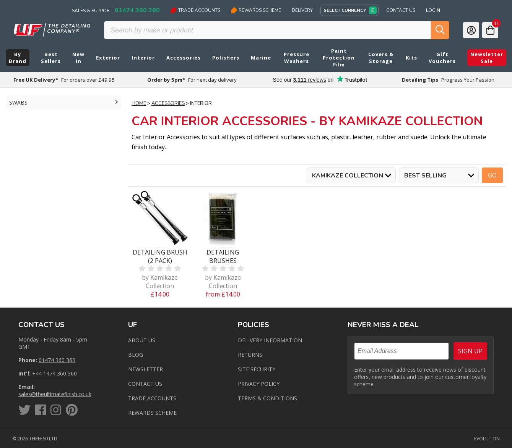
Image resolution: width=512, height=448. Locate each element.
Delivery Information (270, 340)
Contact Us (400, 10)
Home (139, 103)
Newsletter (145, 369)
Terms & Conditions (267, 398)
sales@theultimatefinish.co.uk (54, 394)
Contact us (145, 383)
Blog (135, 354)
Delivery (302, 10)
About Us (141, 340)
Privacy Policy (259, 383)
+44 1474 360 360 (54, 373)
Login (433, 10)
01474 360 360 (57, 360)
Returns (250, 354)
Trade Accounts (195, 10)
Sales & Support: (116, 10)
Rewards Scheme (256, 10)
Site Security (256, 369)
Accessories (168, 103)
